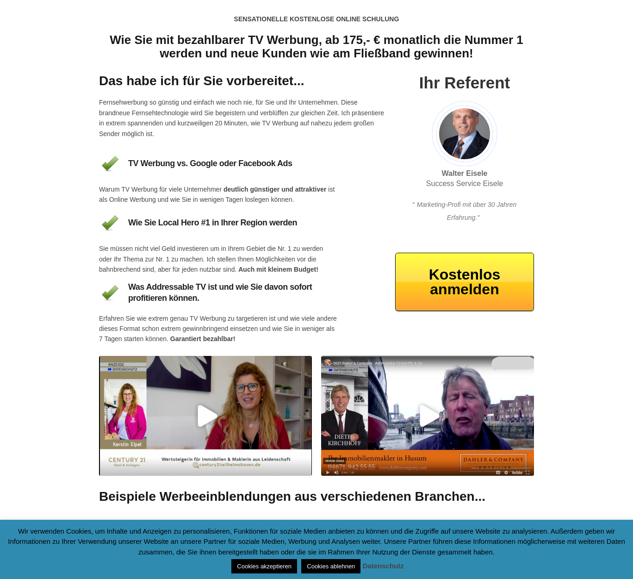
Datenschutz (383, 566)
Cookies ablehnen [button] (331, 566)
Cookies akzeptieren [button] (264, 566)
